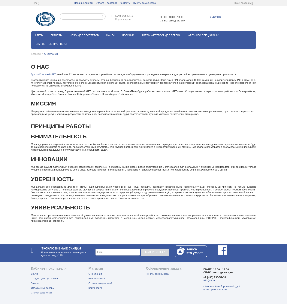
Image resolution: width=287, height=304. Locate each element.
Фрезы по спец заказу (203, 35)
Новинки (128, 35)
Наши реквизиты (83, 3)
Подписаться (155, 252)
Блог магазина (96, 278)
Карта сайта (95, 288)
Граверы (56, 35)
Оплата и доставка (106, 3)
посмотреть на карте (215, 289)
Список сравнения (41, 292)
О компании (95, 273)
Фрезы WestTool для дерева (160, 35)
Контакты (125, 3)
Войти (34, 273)
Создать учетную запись (45, 278)
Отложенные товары (42, 288)
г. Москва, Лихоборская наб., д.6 (221, 286)
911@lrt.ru (216, 16)
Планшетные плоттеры (51, 43)
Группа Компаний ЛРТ (43, 74)
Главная (36, 53)
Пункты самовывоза (144, 3)
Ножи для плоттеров (84, 35)
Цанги (110, 35)
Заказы (35, 283)
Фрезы (39, 35)
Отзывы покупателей (100, 283)
